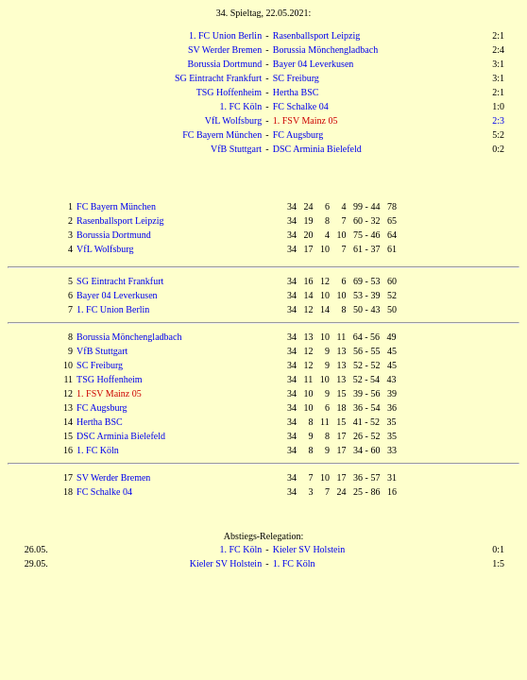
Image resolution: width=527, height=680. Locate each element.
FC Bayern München (222, 134)
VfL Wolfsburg (233, 120)
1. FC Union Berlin (225, 35)
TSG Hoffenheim (229, 92)
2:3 (498, 120)
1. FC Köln (240, 106)
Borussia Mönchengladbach (325, 49)
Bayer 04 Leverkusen (313, 64)
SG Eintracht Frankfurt (218, 78)
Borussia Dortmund (225, 64)
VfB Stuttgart (236, 149)
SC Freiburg (296, 78)
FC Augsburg (298, 134)
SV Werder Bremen (225, 49)
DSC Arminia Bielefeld (317, 149)
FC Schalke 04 (301, 106)
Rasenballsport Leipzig (316, 35)
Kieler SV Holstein (309, 549)
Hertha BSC (296, 92)
